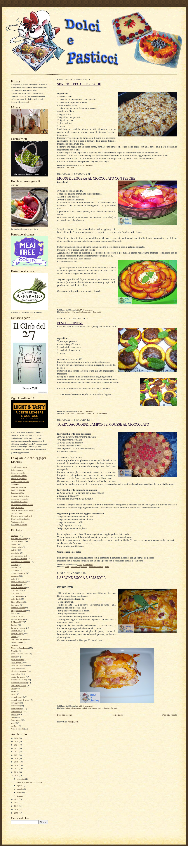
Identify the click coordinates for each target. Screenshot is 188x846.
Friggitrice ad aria (18, 610)
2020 (16, 758)
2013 (16, 799)
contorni (14, 570)
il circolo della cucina (20, 496)
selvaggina (15, 703)
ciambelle (15, 553)
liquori (14, 636)
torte (13, 717)
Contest (14, 567)
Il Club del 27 (16, 622)
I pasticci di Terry (18, 493)
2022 (16, 751)
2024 (16, 745)
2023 (16, 748)
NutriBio (14, 651)
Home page (117, 714)
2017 (16, 768)
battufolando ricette (19, 467)
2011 (16, 806)
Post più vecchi (169, 714)
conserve (14, 564)
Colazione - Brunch (19, 558)
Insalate (14, 625)
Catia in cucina (17, 470)
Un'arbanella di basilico (21, 519)
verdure (14, 726)
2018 (16, 765)
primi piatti (15, 674)
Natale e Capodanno (19, 648)
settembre (21, 779)
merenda (14, 645)
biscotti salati (16, 547)
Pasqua (14, 657)
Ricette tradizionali (19, 683)
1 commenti (88, 411)
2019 (16, 762)
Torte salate (16, 720)
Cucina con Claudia (19, 475)
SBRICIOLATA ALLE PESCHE (29, 782)
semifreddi (15, 706)
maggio (20, 789)
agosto (20, 785)
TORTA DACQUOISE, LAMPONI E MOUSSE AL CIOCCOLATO (103, 424)
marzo (19, 792)
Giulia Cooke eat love (20, 481)
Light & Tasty (16, 633)
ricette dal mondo (18, 677)
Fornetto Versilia (18, 607)
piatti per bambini (18, 665)
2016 (16, 772)
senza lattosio (16, 711)
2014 (16, 775)
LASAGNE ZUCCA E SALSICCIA (81, 578)
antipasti (14, 535)
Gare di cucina (17, 616)
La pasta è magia (18, 628)
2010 (16, 809)
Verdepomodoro (17, 522)
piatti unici (15, 668)
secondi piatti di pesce (20, 700)
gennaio (20, 796)
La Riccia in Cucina (19, 501)
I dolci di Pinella (18, 490)
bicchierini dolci (18, 541)
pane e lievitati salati (19, 654)
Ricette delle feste (18, 680)
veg (12, 723)
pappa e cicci (16, 513)
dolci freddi (16, 590)
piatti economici (17, 659)
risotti (13, 688)
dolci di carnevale (18, 587)
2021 (16, 755)
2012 (16, 803)
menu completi (17, 642)
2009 (16, 813)
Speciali (14, 714)
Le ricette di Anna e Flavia (22, 504)
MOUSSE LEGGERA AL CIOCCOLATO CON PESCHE (96, 178)
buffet (13, 550)
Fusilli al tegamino (19, 478)
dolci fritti (15, 593)
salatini (14, 691)
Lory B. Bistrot (17, 507)
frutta (13, 613)
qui (27, 102)
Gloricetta (15, 484)
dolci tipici (15, 599)
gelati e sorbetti (17, 619)
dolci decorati (16, 584)
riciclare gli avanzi (18, 685)
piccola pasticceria (18, 671)
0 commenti (88, 165)
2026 (16, 738)
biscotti (14, 544)
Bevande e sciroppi (19, 538)
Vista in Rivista (17, 729)
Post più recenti (64, 714)
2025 (16, 741)
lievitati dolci (16, 631)
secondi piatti (16, 697)
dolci (13, 579)
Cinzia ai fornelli (18, 473)
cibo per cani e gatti (19, 556)
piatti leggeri (16, 662)
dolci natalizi (16, 596)
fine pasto (15, 605)
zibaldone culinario (19, 524)
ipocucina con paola (19, 499)
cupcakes (15, 576)
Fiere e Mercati (17, 602)
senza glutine (16, 709)
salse (13, 694)
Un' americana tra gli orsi (21, 516)
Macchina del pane (19, 639)
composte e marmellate (20, 561)
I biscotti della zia (18, 487)
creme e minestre (18, 573)
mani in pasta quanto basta (22, 510)
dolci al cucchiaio (18, 581)
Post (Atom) (73, 721)
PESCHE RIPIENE (70, 323)
